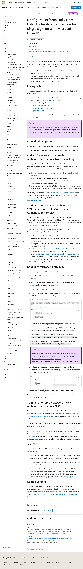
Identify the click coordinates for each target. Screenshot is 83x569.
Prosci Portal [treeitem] (10, 327)
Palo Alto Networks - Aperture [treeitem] (15, 67)
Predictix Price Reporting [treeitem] (14, 246)
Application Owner (38, 111)
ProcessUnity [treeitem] (10, 283)
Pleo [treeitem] (8, 210)
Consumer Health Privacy (53, 562)
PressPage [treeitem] (9, 252)
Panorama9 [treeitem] (10, 92)
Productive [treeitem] (10, 296)
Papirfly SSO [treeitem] (10, 100)
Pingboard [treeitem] (10, 186)
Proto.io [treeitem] (9, 330)
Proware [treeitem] (9, 333)
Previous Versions (17, 562)
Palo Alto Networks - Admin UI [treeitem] (15, 64)
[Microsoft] (3, 2)
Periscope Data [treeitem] (11, 168)
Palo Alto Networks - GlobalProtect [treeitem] (12, 83)
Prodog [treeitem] (9, 288)
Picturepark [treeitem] (10, 183)
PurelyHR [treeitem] (9, 348)
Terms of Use (67, 562)
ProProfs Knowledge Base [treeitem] (14, 325)
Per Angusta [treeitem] (10, 147)
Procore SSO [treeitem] (10, 286)
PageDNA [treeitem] (9, 57)
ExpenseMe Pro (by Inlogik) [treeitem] (14, 309)
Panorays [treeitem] (9, 95)
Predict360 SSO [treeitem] (11, 238)
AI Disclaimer (6, 562)
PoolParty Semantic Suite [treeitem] (14, 226)
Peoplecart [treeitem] (10, 142)
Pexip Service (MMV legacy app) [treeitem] (14, 174)
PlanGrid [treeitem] (9, 197)
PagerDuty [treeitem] (10, 59)
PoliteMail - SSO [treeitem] (11, 223)
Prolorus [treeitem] (9, 307)
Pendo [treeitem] (8, 131)
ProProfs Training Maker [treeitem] (13, 322)
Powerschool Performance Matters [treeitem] (14, 235)
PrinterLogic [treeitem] (10, 262)
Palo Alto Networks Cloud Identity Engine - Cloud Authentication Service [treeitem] (14, 77)
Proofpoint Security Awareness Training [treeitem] (15, 318)
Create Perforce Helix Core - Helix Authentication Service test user (54, 254)
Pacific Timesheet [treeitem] (11, 54)
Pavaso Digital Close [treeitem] (12, 118)
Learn (28, 14)
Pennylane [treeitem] (9, 137)
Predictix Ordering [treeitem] (12, 244)
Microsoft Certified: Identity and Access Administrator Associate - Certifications (50, 538)
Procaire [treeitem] (9, 280)
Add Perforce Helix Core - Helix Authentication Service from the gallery (48, 51)
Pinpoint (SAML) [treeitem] (11, 189)
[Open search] (74, 2)
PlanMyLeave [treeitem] (10, 199)
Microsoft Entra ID (48, 14)
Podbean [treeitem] (9, 218)
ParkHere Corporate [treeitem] (12, 113)
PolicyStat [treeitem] (9, 220)
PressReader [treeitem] (10, 254)
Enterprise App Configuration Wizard (61, 193)
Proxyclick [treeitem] (9, 335)
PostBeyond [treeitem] (10, 228)
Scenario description (34, 49)
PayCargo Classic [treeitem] (11, 121)
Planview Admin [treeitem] (11, 204)
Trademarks (5, 565)
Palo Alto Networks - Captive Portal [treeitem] (15, 71)
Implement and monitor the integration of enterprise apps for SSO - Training (49, 529)
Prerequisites (32, 47)
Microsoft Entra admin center (48, 173)
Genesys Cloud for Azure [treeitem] (14, 345)
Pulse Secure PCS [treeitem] (12, 338)
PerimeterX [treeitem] (10, 165)
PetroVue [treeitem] (9, 171)
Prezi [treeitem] (8, 260)
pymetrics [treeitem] (9, 353)
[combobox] (12, 16)
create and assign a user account (55, 395)
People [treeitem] (8, 139)
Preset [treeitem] (8, 249)
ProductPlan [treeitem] (10, 299)
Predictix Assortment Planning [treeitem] (15, 241)
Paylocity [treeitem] (9, 123)
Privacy (40, 562)
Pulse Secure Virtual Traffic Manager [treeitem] (14, 342)
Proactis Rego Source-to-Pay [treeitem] (15, 270)
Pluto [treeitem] (8, 215)
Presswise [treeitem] (9, 257)
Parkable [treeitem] (9, 110)
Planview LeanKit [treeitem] (11, 207)
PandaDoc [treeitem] (10, 87)
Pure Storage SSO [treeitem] (12, 351)
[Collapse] (23, 12)
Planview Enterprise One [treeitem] (13, 202)
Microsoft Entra (36, 14)
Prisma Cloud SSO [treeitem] (12, 267)
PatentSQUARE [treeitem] (11, 115)
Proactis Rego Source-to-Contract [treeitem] (14, 274)
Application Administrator (40, 105)
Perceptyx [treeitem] (9, 150)
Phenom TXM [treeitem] (10, 178)
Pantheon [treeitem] (9, 97)
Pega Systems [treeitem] (10, 129)
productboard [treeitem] (11, 293)
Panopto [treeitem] (9, 89)
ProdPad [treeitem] (9, 291)
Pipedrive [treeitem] (9, 191)
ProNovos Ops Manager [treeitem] (13, 312)
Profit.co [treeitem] (9, 301)
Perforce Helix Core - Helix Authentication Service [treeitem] (14, 156)
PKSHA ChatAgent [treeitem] (12, 194)
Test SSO (33, 262)
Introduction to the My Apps (63, 477)
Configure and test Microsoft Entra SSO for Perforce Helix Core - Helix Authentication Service (54, 54)
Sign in (79, 2)
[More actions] (80, 13)
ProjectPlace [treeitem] (10, 304)
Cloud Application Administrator (42, 108)
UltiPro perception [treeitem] (12, 144)
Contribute (33, 562)
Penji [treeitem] (8, 134)
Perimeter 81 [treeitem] (10, 163)
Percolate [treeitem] (9, 152)
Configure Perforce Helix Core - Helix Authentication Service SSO (52, 249)
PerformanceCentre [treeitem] (12, 160)
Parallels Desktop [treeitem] (11, 103)
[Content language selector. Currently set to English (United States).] (10, 557)
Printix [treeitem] (8, 265)
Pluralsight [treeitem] (10, 212)
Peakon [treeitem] (9, 126)
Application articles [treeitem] (9, 20)
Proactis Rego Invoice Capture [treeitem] (15, 278)
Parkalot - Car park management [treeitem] (12, 106)
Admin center (76, 7)
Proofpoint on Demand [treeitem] (13, 315)
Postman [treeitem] (9, 231)
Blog (25, 562)
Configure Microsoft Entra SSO (40, 236)
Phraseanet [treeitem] (10, 181)
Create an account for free (50, 100)
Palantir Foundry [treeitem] (11, 62)
